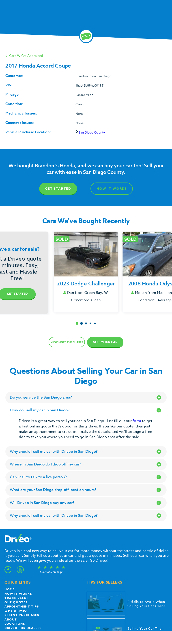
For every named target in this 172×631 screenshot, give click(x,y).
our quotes (16, 602)
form (137, 421)
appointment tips (21, 606)
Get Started (58, 188)
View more (67, 342)
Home (9, 589)
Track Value (16, 598)
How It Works (112, 188)
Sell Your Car (105, 342)
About (10, 619)
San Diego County (90, 132)
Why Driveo (15, 611)
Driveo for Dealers (23, 628)
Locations (14, 624)
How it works (18, 594)
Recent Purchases (21, 615)
